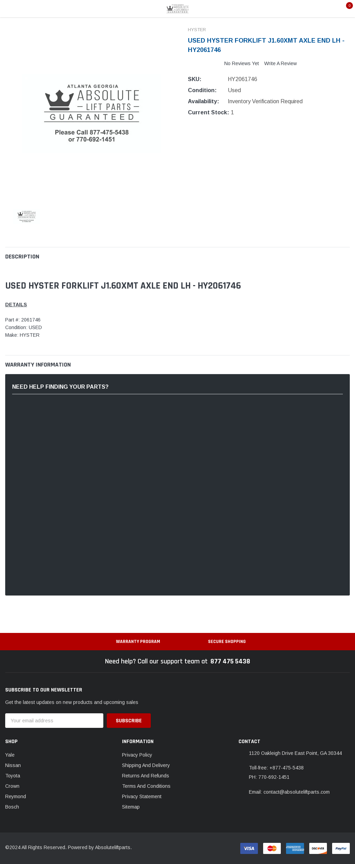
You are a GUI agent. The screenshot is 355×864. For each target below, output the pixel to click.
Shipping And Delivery (146, 765)
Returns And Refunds (145, 775)
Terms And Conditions (146, 786)
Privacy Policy (137, 755)
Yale (10, 755)
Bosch (12, 807)
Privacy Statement (142, 796)
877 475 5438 (230, 661)
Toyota (12, 775)
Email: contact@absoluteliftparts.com (289, 792)
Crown (12, 786)
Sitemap (131, 807)
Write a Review (280, 63)
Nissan (13, 765)
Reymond (15, 796)
